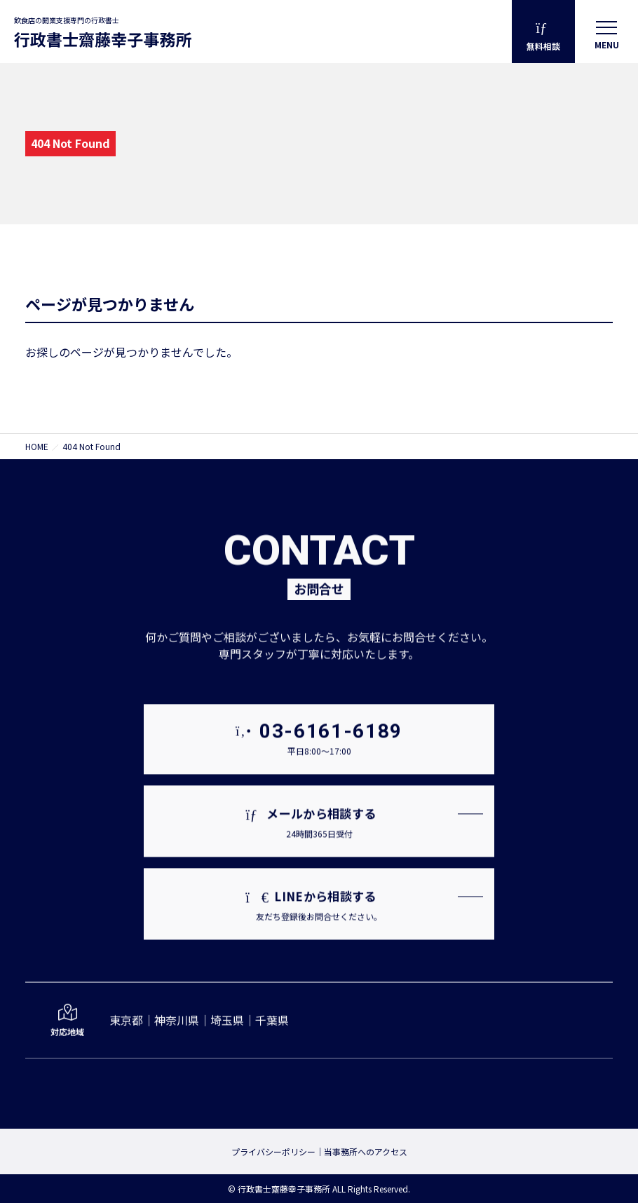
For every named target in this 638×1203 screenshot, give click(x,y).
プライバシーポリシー (273, 1151)
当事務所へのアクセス (365, 1151)
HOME (36, 446)
